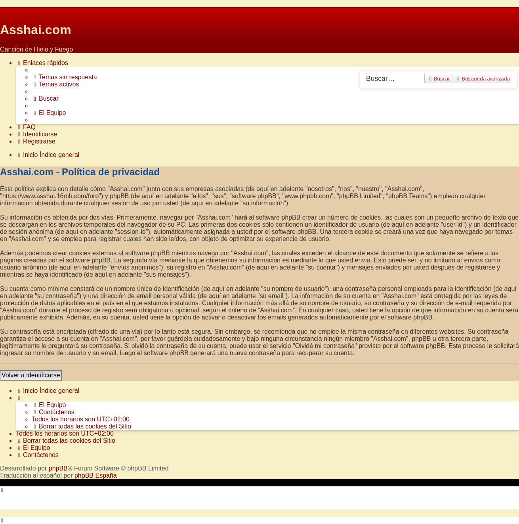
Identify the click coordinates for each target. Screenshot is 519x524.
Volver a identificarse (31, 375)
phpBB (58, 468)
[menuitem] (64, 77)
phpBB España (95, 475)
